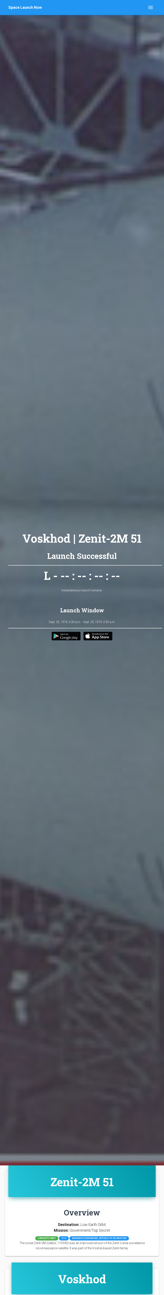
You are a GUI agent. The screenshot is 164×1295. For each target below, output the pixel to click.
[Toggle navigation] (150, 7)
